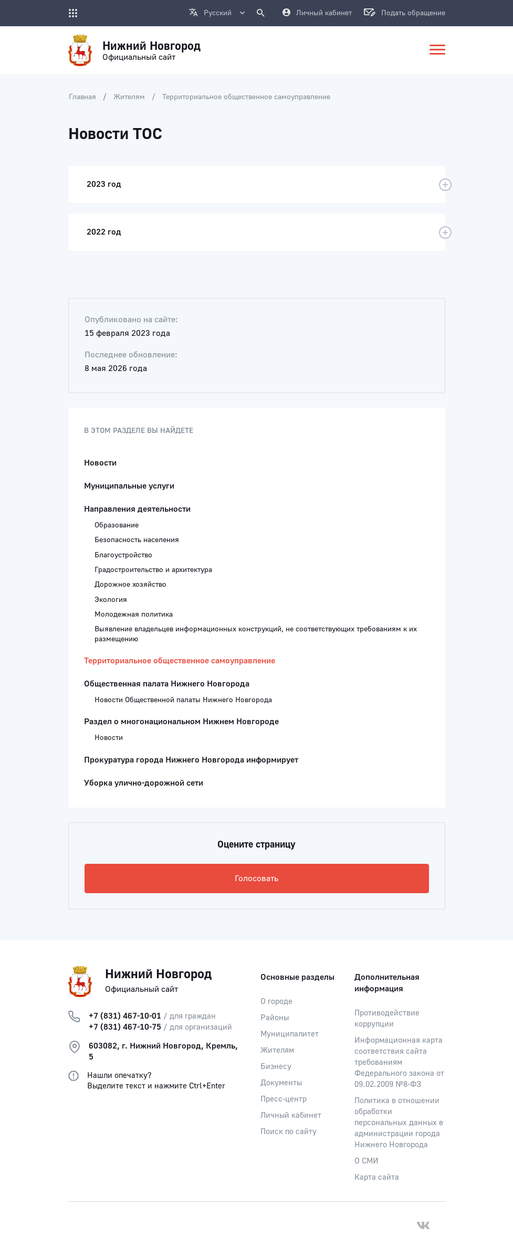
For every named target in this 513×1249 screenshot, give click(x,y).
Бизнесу (275, 1067)
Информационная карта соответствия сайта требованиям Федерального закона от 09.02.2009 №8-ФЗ (399, 1062)
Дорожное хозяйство (130, 584)
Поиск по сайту (288, 1132)
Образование (117, 525)
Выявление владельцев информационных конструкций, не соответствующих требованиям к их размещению (256, 633)
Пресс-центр (283, 1099)
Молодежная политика (134, 614)
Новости (100, 463)
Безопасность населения (137, 540)
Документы (281, 1083)
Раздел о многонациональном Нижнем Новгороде (181, 721)
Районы (274, 1018)
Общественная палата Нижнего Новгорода (166, 684)
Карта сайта (376, 1177)
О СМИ (366, 1161)
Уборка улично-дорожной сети (143, 783)
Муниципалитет (289, 1034)
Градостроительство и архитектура (153, 570)
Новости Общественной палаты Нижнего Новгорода (183, 700)
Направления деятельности (137, 509)
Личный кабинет (290, 1115)
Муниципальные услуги (129, 486)
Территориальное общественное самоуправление (246, 97)
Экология (111, 600)
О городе (276, 1002)
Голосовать (256, 878)
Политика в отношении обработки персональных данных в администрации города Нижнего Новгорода (398, 1123)
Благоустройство (123, 555)
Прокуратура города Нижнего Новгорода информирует (191, 760)
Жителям (129, 97)
